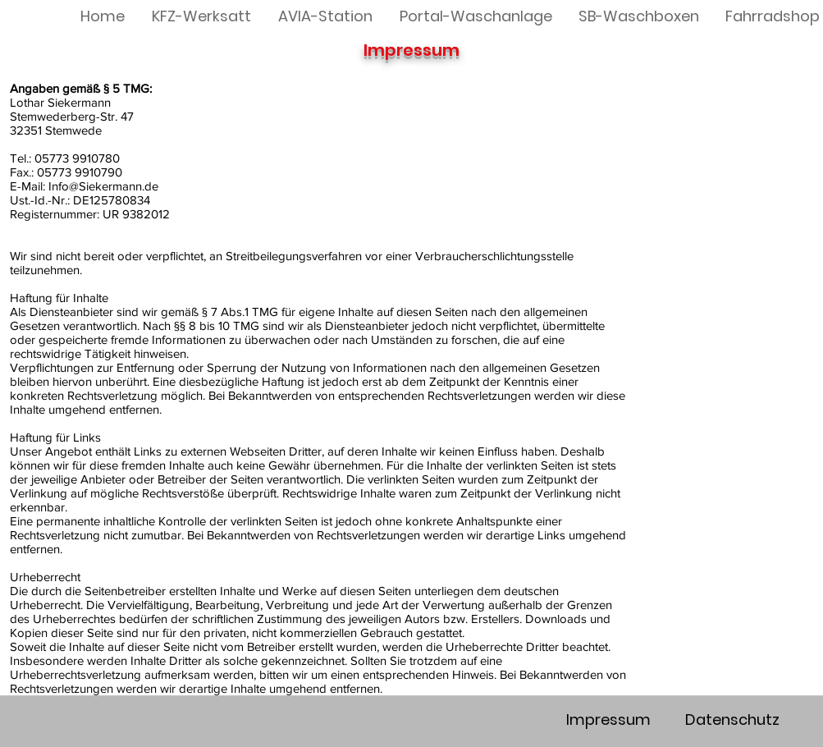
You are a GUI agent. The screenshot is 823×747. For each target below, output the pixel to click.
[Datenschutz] (732, 719)
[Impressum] (609, 719)
